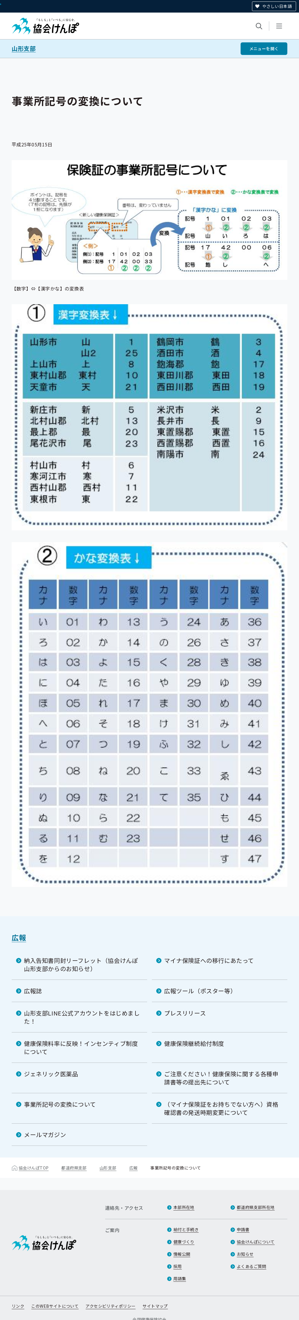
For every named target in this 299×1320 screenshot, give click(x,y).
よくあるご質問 (251, 1266)
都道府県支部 (74, 1167)
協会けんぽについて (256, 1242)
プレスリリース (185, 1012)
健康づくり (183, 1242)
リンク (18, 1306)
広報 (19, 937)
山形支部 (24, 48)
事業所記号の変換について (60, 1104)
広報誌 (33, 990)
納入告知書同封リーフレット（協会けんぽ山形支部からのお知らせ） (81, 964)
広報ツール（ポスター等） (200, 990)
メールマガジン (45, 1134)
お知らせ (245, 1254)
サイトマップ (155, 1306)
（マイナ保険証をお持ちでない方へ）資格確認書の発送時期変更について (221, 1108)
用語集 (179, 1279)
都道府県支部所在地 (256, 1207)
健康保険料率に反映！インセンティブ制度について (81, 1047)
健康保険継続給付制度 (194, 1043)
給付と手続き (186, 1230)
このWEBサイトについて (55, 1306)
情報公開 (181, 1254)
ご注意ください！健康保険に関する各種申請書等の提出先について (221, 1077)
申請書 (243, 1230)
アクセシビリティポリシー (110, 1306)
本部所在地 (183, 1207)
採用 (177, 1266)
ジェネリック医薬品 (51, 1073)
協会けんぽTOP (33, 1167)
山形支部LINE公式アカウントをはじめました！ (82, 1016)
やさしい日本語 (277, 6)
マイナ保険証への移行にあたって (209, 960)
